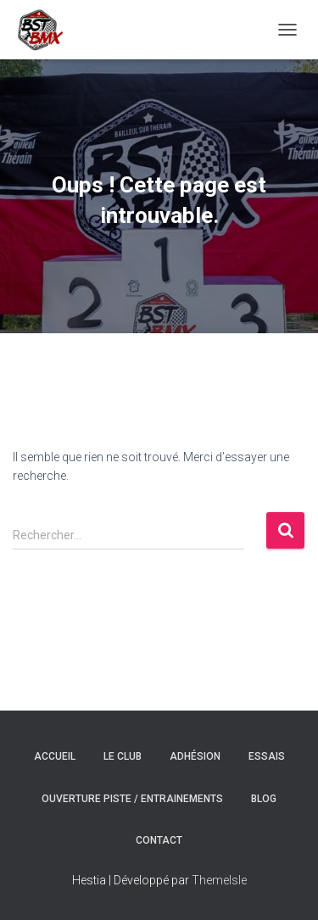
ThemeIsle (219, 880)
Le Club (122, 756)
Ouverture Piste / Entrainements (132, 799)
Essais (266, 756)
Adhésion (195, 756)
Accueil (54, 756)
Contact (159, 840)
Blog (263, 799)
